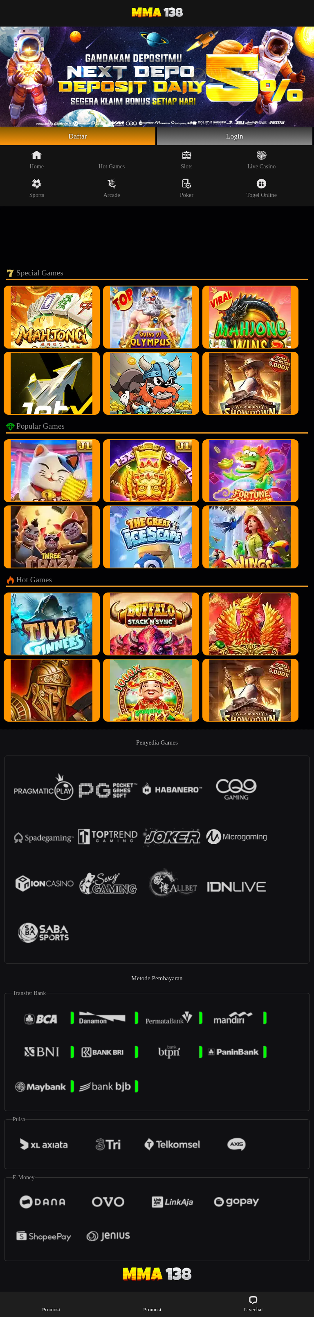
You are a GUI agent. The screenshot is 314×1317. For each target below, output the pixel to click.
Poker (186, 189)
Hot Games (112, 160)
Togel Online (262, 189)
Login (235, 136)
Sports (36, 189)
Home (37, 160)
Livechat (253, 1304)
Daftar (77, 136)
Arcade (111, 189)
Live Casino (261, 160)
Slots (187, 160)
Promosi (51, 1304)
